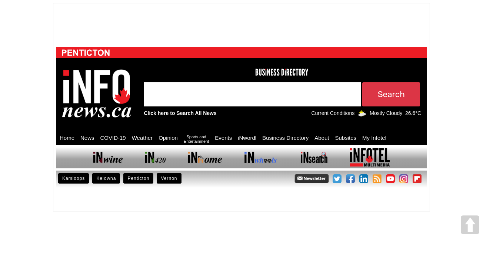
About (321, 138)
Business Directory (285, 138)
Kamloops (73, 178)
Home (67, 138)
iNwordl (247, 138)
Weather (142, 138)
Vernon (169, 178)
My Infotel (374, 138)
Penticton (138, 178)
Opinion (168, 138)
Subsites (345, 138)
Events (223, 138)
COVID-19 (113, 138)
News (87, 138)
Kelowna (106, 178)
